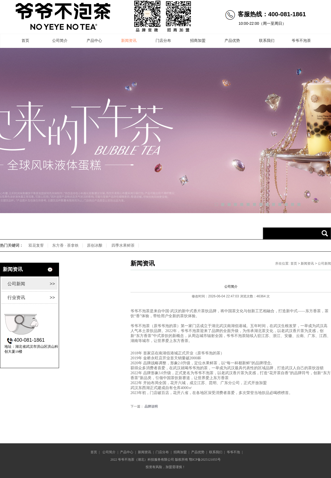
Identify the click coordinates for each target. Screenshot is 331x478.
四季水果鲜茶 (123, 245)
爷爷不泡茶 (301, 41)
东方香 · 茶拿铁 (65, 245)
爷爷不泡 (233, 452)
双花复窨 (36, 245)
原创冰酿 (94, 245)
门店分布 (163, 41)
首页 (25, 41)
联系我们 (266, 41)
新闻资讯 (129, 41)
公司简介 (60, 41)
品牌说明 (151, 406)
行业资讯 (31, 297)
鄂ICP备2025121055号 (205, 459)
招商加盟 (197, 41)
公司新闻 (31, 284)
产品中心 (94, 41)
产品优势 (232, 41)
